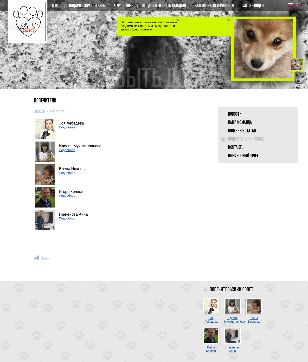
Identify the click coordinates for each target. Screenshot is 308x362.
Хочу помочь (123, 6)
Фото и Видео (252, 6)
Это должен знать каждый (164, 6)
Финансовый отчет (243, 156)
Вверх (46, 258)
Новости (234, 114)
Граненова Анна (232, 349)
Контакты (236, 147)
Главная (39, 111)
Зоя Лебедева (211, 319)
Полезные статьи (242, 131)
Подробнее (67, 127)
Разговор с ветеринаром (214, 6)
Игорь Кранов (211, 349)
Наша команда (240, 122)
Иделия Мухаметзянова (234, 319)
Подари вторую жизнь (87, 6)
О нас (56, 6)
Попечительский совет (246, 139)
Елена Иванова (254, 319)
